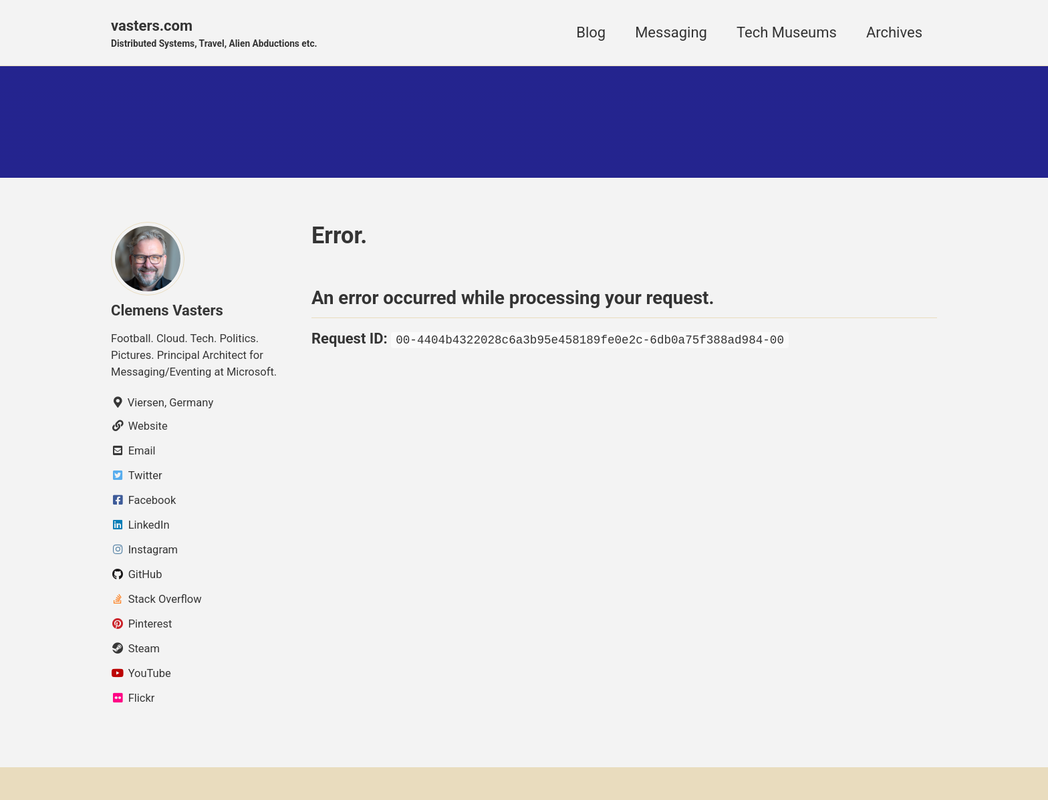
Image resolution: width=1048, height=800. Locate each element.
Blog (591, 32)
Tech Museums (787, 32)
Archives (894, 32)
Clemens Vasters (167, 310)
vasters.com (214, 34)
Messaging (671, 32)
